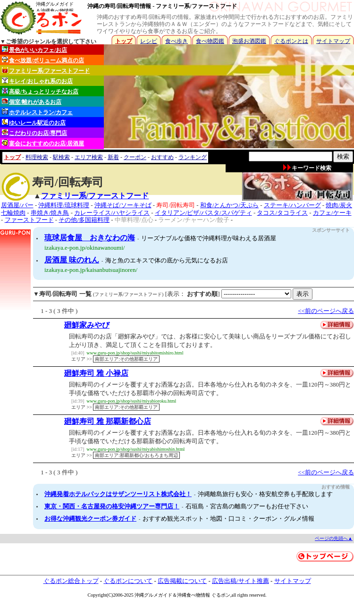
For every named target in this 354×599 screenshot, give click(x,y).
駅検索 (61, 157)
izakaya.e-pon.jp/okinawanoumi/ (84, 247)
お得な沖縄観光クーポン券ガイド (90, 518)
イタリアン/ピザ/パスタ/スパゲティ (203, 212)
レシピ (148, 41)
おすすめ (162, 157)
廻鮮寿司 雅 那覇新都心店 (107, 421)
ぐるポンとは (291, 41)
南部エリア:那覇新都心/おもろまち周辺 (136, 455)
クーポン (135, 157)
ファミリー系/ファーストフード (46, 70)
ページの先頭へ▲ (334, 538)
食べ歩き (176, 41)
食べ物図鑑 (210, 41)
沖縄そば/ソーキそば (123, 205)
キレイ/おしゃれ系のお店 (37, 80)
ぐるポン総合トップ (71, 580)
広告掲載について (182, 580)
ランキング (192, 157)
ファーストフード (29, 219)
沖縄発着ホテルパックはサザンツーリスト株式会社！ (118, 494)
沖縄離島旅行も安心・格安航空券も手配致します (265, 494)
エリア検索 (89, 157)
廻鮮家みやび (87, 325)
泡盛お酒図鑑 (249, 41)
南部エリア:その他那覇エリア (126, 359)
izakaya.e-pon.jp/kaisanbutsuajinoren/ (90, 269)
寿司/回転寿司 (175, 205)
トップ (123, 41)
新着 (113, 157)
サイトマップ (333, 41)
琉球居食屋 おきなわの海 (89, 238)
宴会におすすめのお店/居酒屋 (43, 143)
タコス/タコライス (282, 212)
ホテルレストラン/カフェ (37, 112)
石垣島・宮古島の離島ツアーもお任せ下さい (246, 506)
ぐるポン (220, 595)
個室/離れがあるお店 (31, 101)
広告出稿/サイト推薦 (240, 580)
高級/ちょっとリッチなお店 (40, 91)
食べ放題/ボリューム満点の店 (43, 60)
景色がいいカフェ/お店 (34, 49)
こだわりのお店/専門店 (34, 132)
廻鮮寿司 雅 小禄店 (96, 373)
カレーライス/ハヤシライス (112, 212)
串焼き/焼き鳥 (50, 212)
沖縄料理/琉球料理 (63, 205)
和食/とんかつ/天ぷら (229, 205)
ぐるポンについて (127, 580)
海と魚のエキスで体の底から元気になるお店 (166, 260)
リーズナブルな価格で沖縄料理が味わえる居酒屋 (208, 238)
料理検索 (36, 157)
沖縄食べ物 (189, 595)
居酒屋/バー (17, 205)
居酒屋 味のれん (71, 260)
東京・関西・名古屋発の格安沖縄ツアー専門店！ (111, 506)
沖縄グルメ (146, 595)
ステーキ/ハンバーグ (292, 205)
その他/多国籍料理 (84, 219)
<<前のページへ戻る (326, 310)
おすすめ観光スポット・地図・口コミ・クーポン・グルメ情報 (228, 518)
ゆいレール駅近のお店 (34, 122)
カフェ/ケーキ (332, 212)
